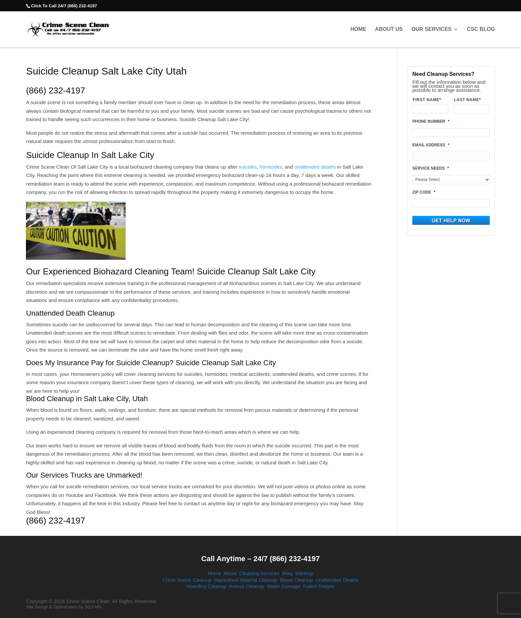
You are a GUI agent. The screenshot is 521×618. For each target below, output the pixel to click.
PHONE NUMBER (430, 121)
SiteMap (304, 573)
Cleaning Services (259, 573)
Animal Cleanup (246, 586)
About (230, 573)
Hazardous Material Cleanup (245, 580)
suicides (248, 167)
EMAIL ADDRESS (430, 145)
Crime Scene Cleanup (186, 580)
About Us (389, 29)
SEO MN (92, 606)
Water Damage (283, 586)
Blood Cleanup (296, 580)
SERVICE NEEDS (430, 168)
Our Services (431, 29)
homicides (271, 167)
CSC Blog (481, 29)
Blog (287, 573)
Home (358, 29)
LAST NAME (470, 99)
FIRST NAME (429, 99)
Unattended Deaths (337, 580)
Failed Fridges (319, 586)
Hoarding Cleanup (206, 586)
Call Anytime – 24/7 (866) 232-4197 (260, 558)
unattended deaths (315, 167)
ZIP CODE (423, 192)
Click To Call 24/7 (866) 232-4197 (64, 5)
